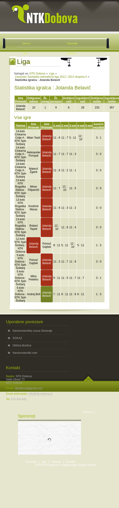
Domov (87, 412)
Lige (44, 461)
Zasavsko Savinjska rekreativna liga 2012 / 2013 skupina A (51, 76)
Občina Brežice (22, 345)
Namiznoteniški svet (25, 352)
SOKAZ (17, 338)
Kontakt (70, 461)
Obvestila (31, 461)
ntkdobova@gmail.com (29, 388)
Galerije (56, 461)
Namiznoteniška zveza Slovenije (32, 330)
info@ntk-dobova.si (40, 393)
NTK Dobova (37, 73)
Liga (51, 73)
